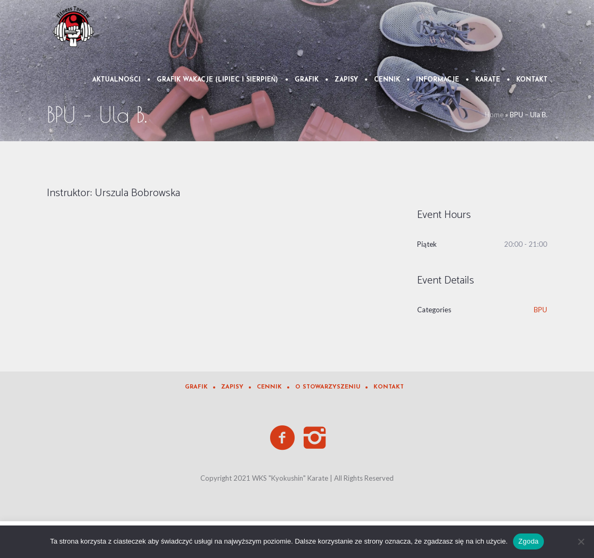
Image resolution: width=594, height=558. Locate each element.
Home (494, 114)
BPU (540, 309)
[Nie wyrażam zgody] (580, 541)
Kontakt (388, 387)
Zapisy (232, 387)
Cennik (269, 387)
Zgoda (528, 541)
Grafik (196, 387)
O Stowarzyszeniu (327, 387)
